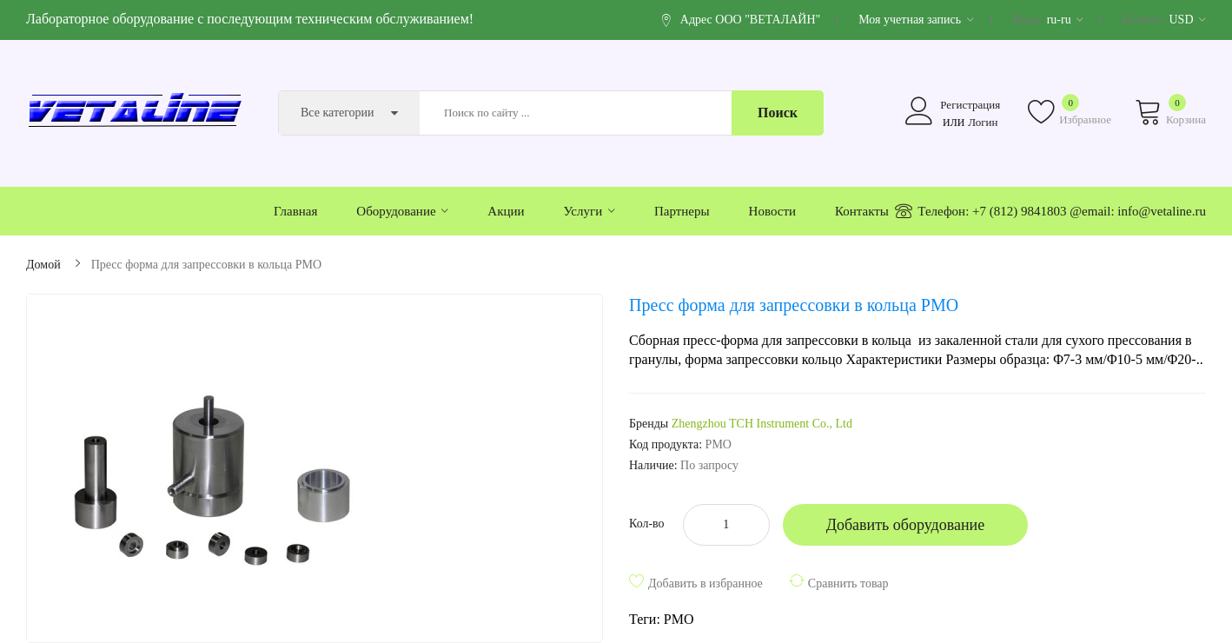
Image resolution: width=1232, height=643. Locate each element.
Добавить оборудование (905, 525)
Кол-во (647, 523)
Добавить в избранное (705, 583)
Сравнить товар (848, 583)
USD (1187, 19)
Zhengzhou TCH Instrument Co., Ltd (762, 423)
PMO (679, 619)
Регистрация (970, 104)
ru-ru (1065, 19)
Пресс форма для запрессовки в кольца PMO (206, 264)
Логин (982, 122)
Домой (43, 264)
